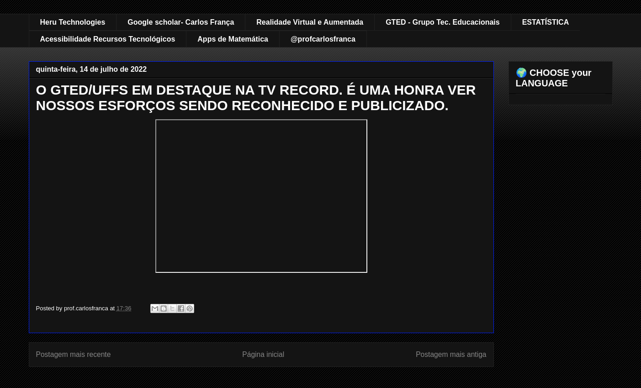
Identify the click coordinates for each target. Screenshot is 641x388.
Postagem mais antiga (451, 354)
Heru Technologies (73, 22)
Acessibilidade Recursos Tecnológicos (107, 39)
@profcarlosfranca (323, 39)
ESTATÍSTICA (545, 22)
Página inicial (263, 354)
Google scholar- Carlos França (180, 22)
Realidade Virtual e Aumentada (309, 22)
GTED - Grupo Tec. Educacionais (443, 22)
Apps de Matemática (232, 39)
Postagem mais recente (73, 354)
